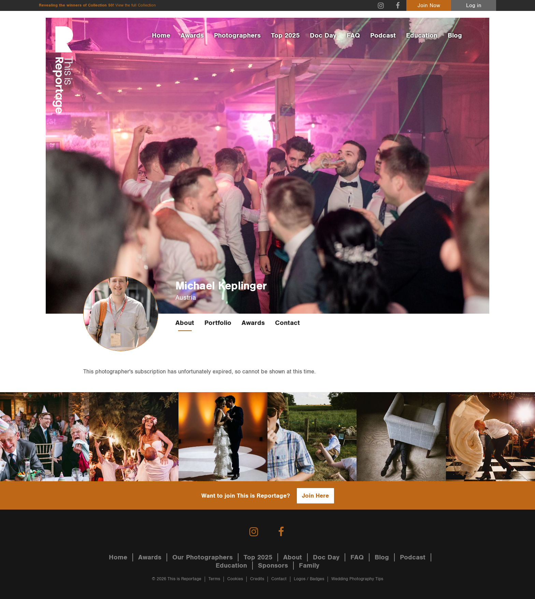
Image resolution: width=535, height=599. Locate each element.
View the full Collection (135, 5)
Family (309, 565)
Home (161, 35)
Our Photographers (202, 557)
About (184, 323)
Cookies (235, 579)
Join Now (429, 5)
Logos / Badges (309, 579)
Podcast (383, 35)
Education (421, 35)
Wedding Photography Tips (357, 579)
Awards (192, 35)
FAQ (353, 35)
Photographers (237, 35)
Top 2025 (285, 35)
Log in (473, 5)
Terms (214, 579)
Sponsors (273, 565)
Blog (455, 35)
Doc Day (323, 35)
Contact (287, 323)
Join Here (315, 495)
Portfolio (217, 323)
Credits (257, 579)
